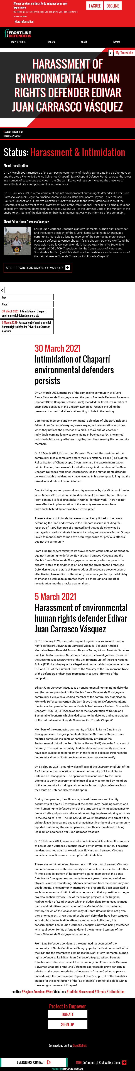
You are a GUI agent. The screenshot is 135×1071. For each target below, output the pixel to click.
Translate (127, 52)
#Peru (49, 991)
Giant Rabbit (80, 1045)
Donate (51, 42)
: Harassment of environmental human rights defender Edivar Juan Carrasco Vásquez (26, 326)
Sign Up (67, 1024)
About (5, 304)
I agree (94, 6)
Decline (113, 6)
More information (24, 21)
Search (116, 42)
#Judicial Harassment (80, 991)
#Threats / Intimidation (109, 991)
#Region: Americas (33, 991)
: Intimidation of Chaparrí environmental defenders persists (24, 313)
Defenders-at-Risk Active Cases (98, 1062)
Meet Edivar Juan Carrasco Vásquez (35, 267)
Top (4, 297)
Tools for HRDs (18, 42)
